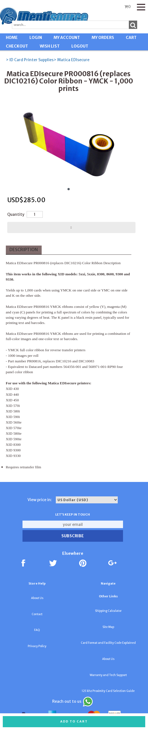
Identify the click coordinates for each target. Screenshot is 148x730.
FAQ (37, 630)
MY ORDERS (103, 37)
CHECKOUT (17, 46)
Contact (37, 614)
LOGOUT (79, 46)
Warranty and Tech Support (108, 675)
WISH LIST (50, 46)
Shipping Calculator (108, 611)
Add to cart (74, 721)
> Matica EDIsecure (71, 59)
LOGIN (35, 37)
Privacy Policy (37, 646)
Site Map (108, 627)
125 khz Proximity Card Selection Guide (108, 691)
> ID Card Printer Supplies (30, 59)
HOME (12, 37)
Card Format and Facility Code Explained (108, 643)
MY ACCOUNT (67, 37)
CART (131, 37)
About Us (37, 598)
